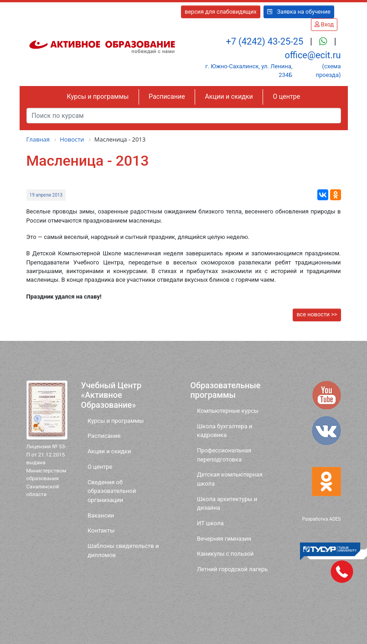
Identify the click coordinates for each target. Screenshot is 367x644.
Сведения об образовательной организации (112, 491)
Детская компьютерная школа (230, 479)
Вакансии (101, 515)
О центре (286, 96)
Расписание (167, 96)
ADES (335, 519)
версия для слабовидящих (221, 11)
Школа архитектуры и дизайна (227, 503)
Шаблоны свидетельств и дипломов (123, 550)
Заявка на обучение (299, 11)
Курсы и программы (98, 96)
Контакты (101, 530)
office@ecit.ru (312, 55)
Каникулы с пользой (225, 553)
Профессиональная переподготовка (224, 454)
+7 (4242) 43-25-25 (265, 41)
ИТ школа (210, 523)
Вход (324, 24)
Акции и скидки (229, 96)
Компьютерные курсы (227, 410)
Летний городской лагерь (232, 569)
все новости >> (317, 314)
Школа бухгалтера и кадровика (224, 430)
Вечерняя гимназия (224, 538)
